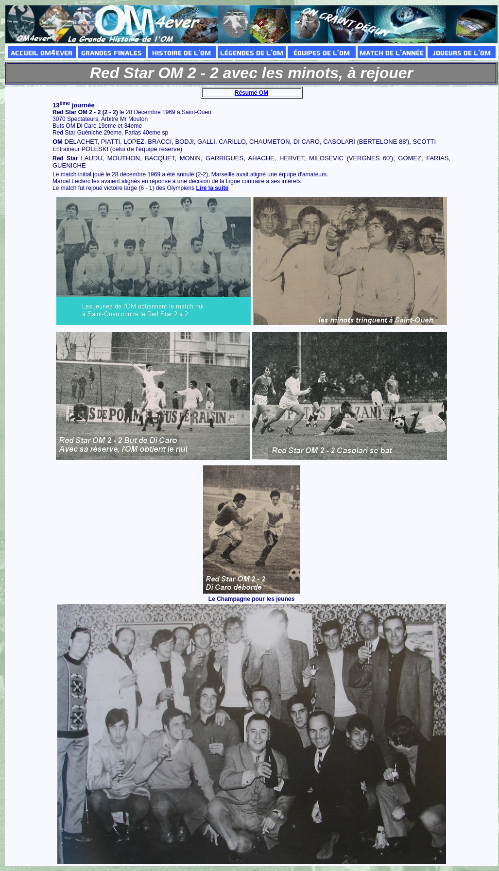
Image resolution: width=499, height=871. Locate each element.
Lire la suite (212, 188)
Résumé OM (251, 92)
